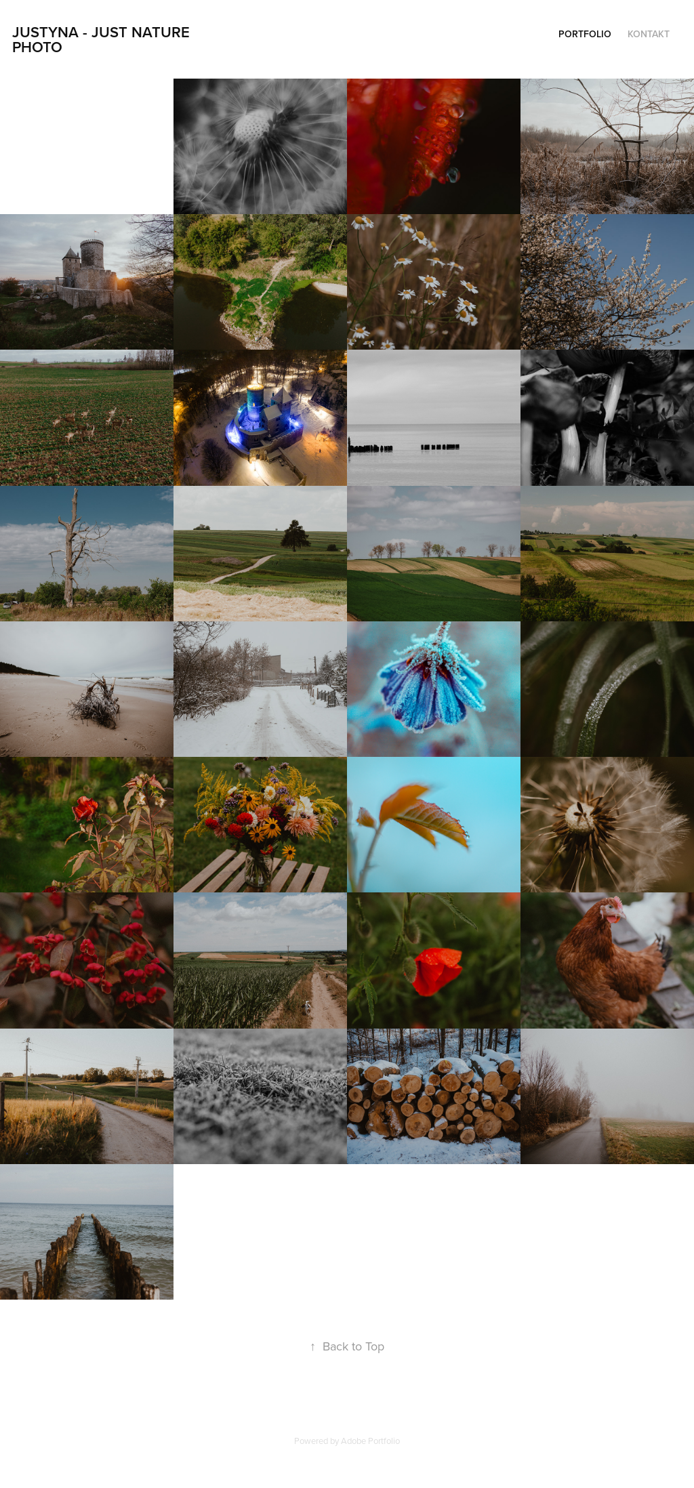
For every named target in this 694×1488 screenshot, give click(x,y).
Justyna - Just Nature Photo (103, 39)
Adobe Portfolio (370, 1440)
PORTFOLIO (584, 34)
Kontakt (649, 34)
